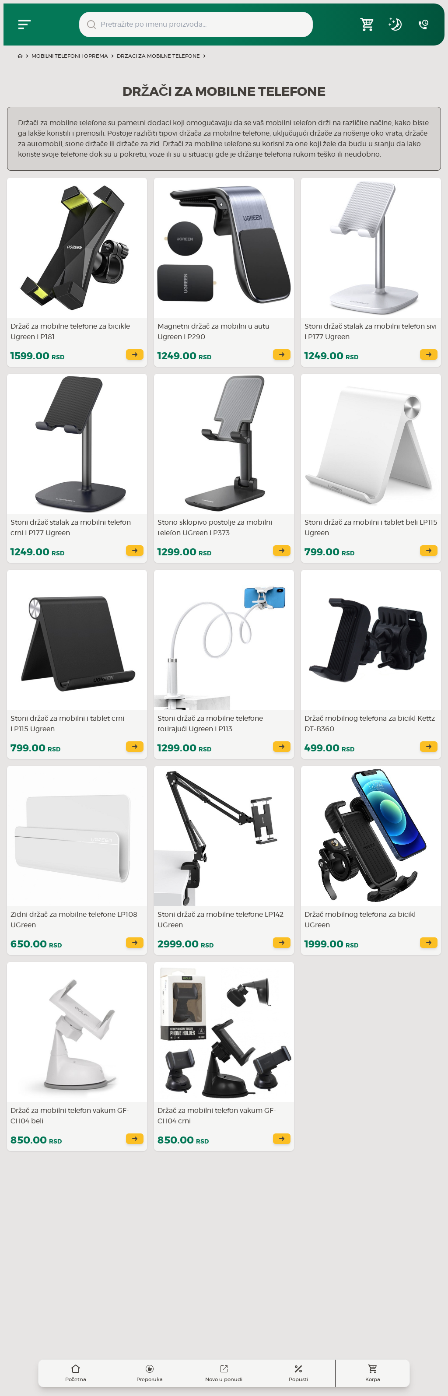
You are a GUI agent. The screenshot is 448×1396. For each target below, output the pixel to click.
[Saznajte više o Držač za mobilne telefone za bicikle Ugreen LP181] (77, 272)
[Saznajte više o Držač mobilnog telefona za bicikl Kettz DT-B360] (371, 664)
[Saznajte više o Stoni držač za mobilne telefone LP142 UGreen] (224, 860)
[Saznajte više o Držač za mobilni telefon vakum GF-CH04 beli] (77, 1056)
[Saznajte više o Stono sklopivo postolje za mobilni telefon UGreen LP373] (224, 468)
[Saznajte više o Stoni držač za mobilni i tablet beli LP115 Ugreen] (371, 468)
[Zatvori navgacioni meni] (24, 24)
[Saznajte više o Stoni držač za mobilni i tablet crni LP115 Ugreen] (77, 664)
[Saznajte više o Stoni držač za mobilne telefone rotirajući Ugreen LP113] (224, 664)
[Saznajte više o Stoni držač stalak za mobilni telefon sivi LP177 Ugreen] (371, 272)
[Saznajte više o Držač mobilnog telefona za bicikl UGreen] (371, 860)
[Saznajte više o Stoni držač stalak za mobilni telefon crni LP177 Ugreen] (77, 468)
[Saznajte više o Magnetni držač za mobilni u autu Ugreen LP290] (224, 272)
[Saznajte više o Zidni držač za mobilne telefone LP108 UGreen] (77, 860)
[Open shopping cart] (367, 24)
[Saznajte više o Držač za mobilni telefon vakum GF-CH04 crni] (224, 1056)
